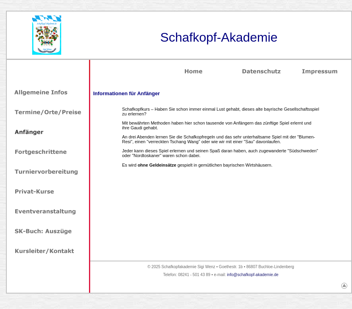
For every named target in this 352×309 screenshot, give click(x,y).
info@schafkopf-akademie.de (253, 275)
